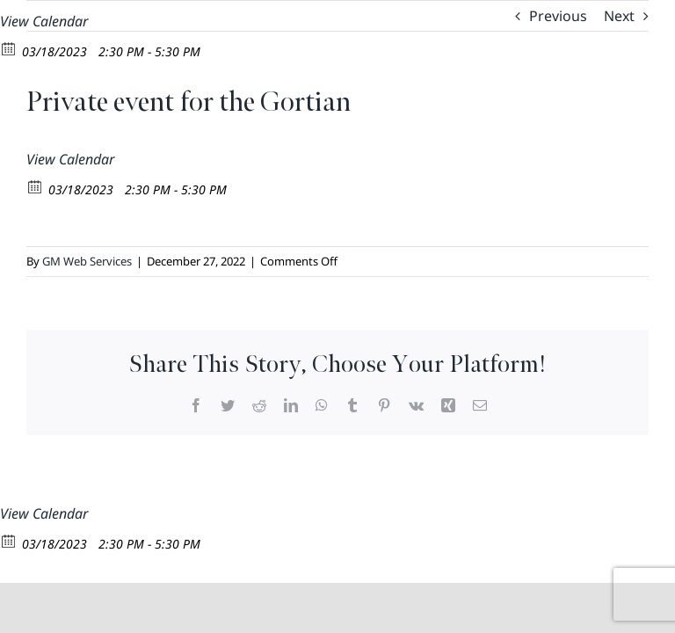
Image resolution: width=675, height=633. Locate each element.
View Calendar (44, 21)
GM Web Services (87, 261)
